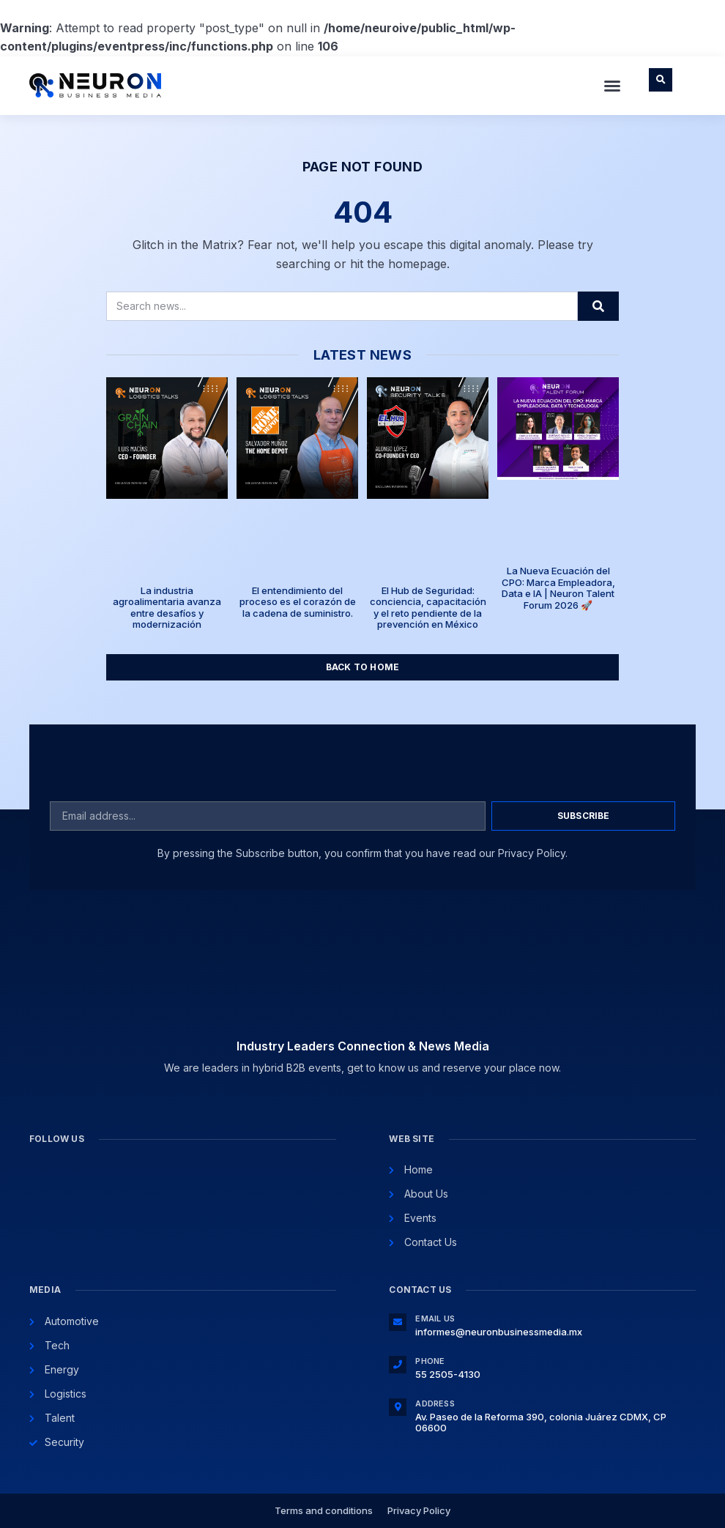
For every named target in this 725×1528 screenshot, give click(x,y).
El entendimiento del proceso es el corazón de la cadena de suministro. (297, 602)
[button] (612, 86)
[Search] (598, 306)
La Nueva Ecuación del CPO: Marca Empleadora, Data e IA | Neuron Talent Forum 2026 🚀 (558, 588)
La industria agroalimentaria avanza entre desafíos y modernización (167, 608)
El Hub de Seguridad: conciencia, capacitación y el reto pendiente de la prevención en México (428, 608)
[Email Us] (397, 1322)
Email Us (435, 1318)
